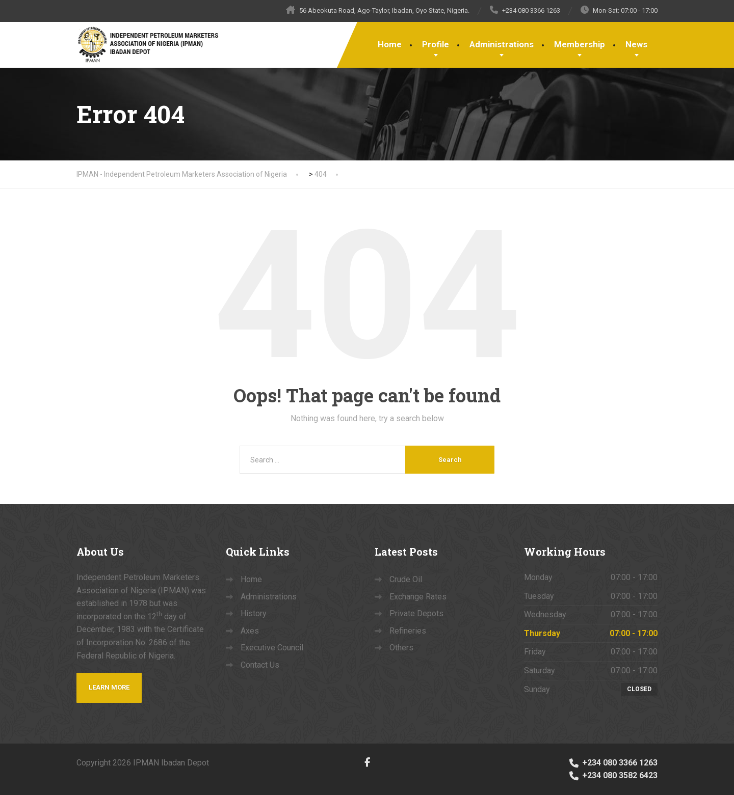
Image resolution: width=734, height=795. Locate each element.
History (254, 613)
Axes (250, 631)
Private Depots (416, 613)
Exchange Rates (418, 596)
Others (401, 647)
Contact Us (260, 665)
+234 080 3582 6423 (613, 775)
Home (390, 44)
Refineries (407, 631)
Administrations (501, 44)
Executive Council (272, 647)
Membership (579, 44)
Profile (435, 44)
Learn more (109, 687)
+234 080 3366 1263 (613, 762)
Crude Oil (405, 579)
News (636, 44)
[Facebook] (367, 762)
